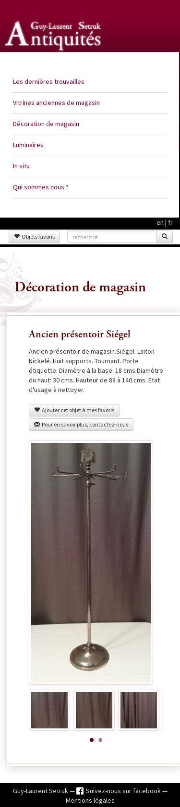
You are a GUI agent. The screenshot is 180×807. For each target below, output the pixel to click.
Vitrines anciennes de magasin (56, 102)
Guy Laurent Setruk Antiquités (54, 61)
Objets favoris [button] (34, 236)
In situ (21, 165)
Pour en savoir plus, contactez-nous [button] (81, 424)
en (160, 222)
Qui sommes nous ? (41, 187)
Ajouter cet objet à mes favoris (74, 410)
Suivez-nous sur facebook (124, 790)
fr (170, 222)
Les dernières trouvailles (48, 81)
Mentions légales (90, 800)
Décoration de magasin (46, 123)
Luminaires (28, 144)
